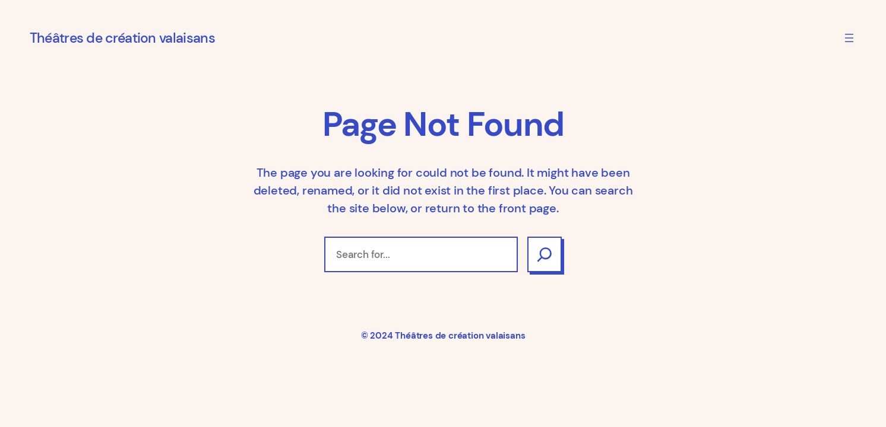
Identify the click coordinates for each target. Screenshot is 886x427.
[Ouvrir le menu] (849, 38)
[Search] (544, 254)
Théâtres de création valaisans (122, 38)
